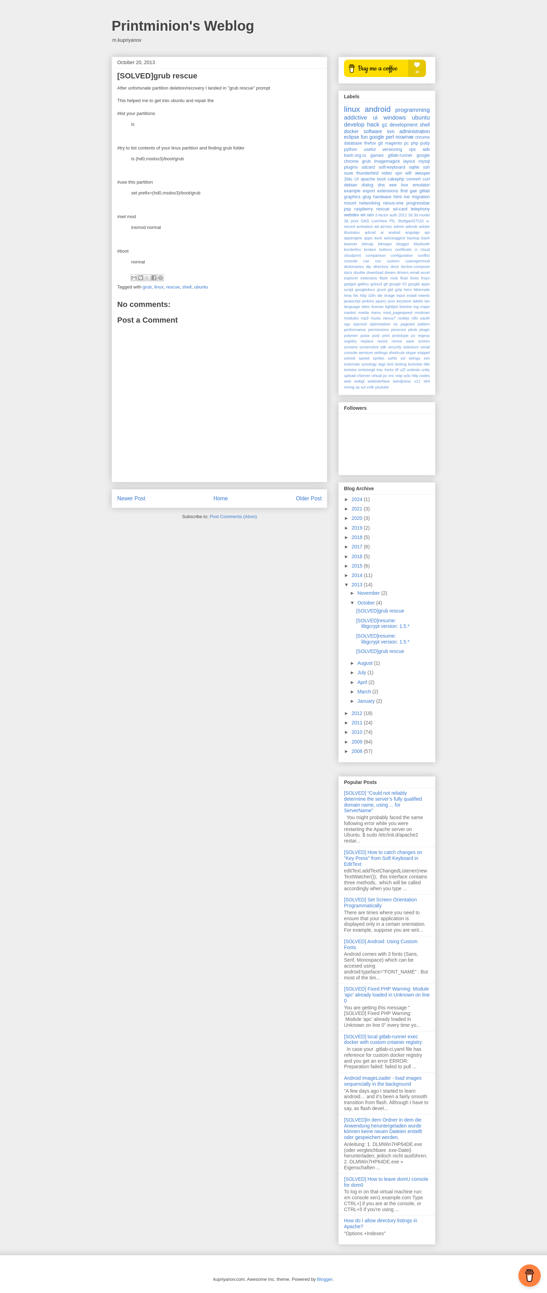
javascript (352, 301)
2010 (358, 732)
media (363, 312)
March (364, 691)
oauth (425, 318)
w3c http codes (417, 376)
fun (364, 137)
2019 (358, 528)
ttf (396, 370)
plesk (412, 330)
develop (354, 124)
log (416, 307)
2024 (358, 499)
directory (380, 266)
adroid (370, 232)
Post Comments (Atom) (233, 516)
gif (385, 284)
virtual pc (379, 376)
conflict (424, 255)
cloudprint (352, 255)
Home (220, 498)
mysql (424, 161)
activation (365, 226)
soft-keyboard (392, 167)
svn (391, 131)
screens (351, 347)
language (352, 307)
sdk (383, 347)
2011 (402, 215)
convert (413, 179)
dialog (368, 185)
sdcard (368, 167)
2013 (358, 584)
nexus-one (393, 203)
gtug (366, 196)
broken (370, 249)
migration (421, 196)
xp (357, 387)
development (404, 125)
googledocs (365, 289)
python (350, 149)
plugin (424, 330)
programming (412, 110)
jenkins (368, 301)
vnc (391, 376)
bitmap (368, 244)
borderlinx (352, 249)
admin (399, 226)
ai (382, 232)
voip (399, 376)
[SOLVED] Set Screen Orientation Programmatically (380, 902)
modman (422, 312)
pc (406, 143)
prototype (400, 335)
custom (393, 261)
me (407, 196)
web (347, 381)
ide (380, 295)
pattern (424, 324)
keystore (404, 301)
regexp (424, 335)
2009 (358, 742)
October (366, 603)
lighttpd (391, 307)
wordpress (402, 381)
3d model (422, 215)
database (353, 143)
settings (381, 353)
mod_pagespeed (397, 312)
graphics (352, 196)
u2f (402, 370)
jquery (381, 301)
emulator (421, 185)
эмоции (422, 173)
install (412, 295)
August (365, 663)
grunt (381, 289)
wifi (408, 173)
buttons (385, 249)
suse (348, 173)
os (396, 324)
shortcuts (396, 353)
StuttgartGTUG (411, 221)
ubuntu (201, 287)
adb (426, 149)
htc (356, 295)
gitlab (424, 190)
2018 (358, 537)
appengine (353, 238)
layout (409, 161)
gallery (363, 284)
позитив (404, 137)
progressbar (418, 203)
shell (187, 287)
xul (363, 387)
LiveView (379, 221)
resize (382, 341)
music (376, 318)
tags (381, 364)
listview (405, 307)
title (427, 364)
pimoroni (398, 330)
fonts (414, 278)
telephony (420, 209)
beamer (350, 244)
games (377, 155)
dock (394, 266)
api (427, 232)
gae (413, 190)
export (369, 190)
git (380, 143)
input (401, 295)
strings (414, 358)
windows (394, 117)
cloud (425, 249)
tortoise (350, 370)
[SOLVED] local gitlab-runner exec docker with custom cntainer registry (383, 1039)
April (362, 682)
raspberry (363, 209)
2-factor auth (386, 215)
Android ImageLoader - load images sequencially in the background (383, 1081)
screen (424, 341)
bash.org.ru (355, 155)
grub (147, 287)
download (375, 272)
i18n (372, 295)
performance (355, 330)
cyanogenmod (417, 261)
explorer (351, 278)
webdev (351, 215)
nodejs (403, 318)
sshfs (392, 358)
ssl (402, 358)
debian (350, 185)
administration (414, 131)
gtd (390, 289)
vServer (363, 376)
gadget (350, 284)
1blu (348, 179)
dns (381, 185)
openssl (360, 324)
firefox (370, 143)
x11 (417, 381)
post (376, 335)
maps (425, 307)
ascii (378, 238)
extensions (387, 190)
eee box (398, 185)
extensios (369, 278)
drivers (403, 272)
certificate (403, 249)
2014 (358, 575)
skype (411, 353)
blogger (402, 244)
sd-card (400, 209)
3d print (351, 221)
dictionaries (354, 266)
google (376, 137)
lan (427, 301)
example (352, 190)
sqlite (414, 167)
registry (350, 341)
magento (393, 143)
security (395, 347)
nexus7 (389, 318)
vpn (398, 173)
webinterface (379, 381)
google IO (398, 284)
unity (425, 370)
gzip (398, 289)
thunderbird (367, 173)
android (378, 109)
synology (369, 364)
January (366, 701)
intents (424, 295)
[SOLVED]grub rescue (380, 611)
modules (351, 318)
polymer (351, 335)
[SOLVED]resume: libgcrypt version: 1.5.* (383, 623)
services (366, 353)
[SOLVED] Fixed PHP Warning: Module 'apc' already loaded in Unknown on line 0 (387, 994)
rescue (173, 287)
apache (368, 179)
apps (368, 238)
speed (364, 358)
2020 (358, 518)
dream (390, 272)
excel (425, 272)
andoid (394, 232)
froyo (425, 278)
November (369, 593)
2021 (358, 508)
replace (367, 341)
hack (373, 124)
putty (425, 143)
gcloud (376, 284)
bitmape (385, 244)
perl (390, 137)
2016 (358, 556)
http (363, 295)
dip (368, 266)
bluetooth (422, 244)
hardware (382, 196)
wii (363, 215)
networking (369, 203)
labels (418, 301)
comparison (376, 255)
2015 (358, 566)
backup (413, 238)
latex (366, 307)
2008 (358, 751)
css (378, 261)
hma (348, 295)
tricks (389, 370)
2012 (358, 713)
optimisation (380, 324)
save (410, 341)
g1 (385, 125)
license (378, 307)
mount (350, 203)
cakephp (396, 179)
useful (370, 149)
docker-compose (415, 266)
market (350, 312)
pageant (407, 324)
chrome (422, 137)
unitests (413, 370)
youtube (382, 387)
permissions (378, 330)
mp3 (365, 318)
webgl (359, 381)
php (414, 143)
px (413, 335)
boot (381, 179)
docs (348, 272)
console (351, 261)
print (386, 335)
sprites (378, 358)
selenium (411, 347)
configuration (402, 255)
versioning (392, 149)
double (359, 272)
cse (366, 261)
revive (397, 341)
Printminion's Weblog (183, 25)
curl (426, 179)
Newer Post (131, 498)
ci (416, 249)
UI (356, 179)
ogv (347, 324)
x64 (427, 381)
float (404, 278)
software (373, 131)
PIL (393, 221)
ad (376, 226)
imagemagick (387, 161)
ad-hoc (386, 226)
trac (379, 370)
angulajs (412, 232)
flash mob (389, 278)
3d (410, 215)
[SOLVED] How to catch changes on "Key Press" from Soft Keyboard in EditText (383, 858)
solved (349, 358)
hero (408, 289)
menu (376, 312)
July (362, 672)
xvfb (370, 387)
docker (351, 131)
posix (364, 335)
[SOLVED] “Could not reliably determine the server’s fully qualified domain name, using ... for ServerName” (383, 801)
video (387, 173)
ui (375, 117)
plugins (351, 167)
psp (347, 209)
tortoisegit (366, 370)
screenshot (369, 347)
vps (412, 149)
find (403, 190)
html (398, 196)
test (390, 364)
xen (370, 215)
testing (400, 364)
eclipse (351, 137)
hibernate (421, 289)
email (414, 272)
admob (412, 226)
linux (159, 287)
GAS (365, 221)
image (389, 295)
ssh (426, 167)
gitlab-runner (400, 155)
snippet (423, 353)
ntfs (415, 318)
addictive (355, 117)
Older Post (309, 498)
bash (425, 238)
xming (349, 387)
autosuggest (394, 238)
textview (415, 364)
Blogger (324, 1279)
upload (350, 376)
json (391, 301)
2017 (358, 546)
